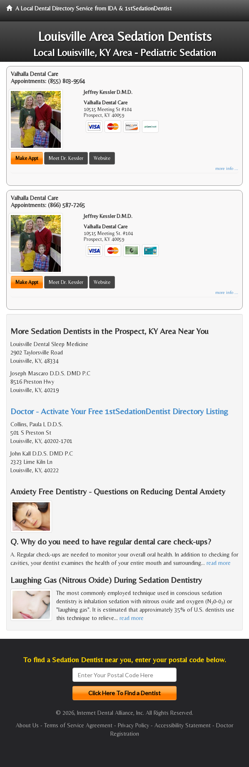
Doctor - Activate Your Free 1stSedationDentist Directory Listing (119, 411)
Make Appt (26, 158)
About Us (27, 725)
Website (102, 158)
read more (219, 562)
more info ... (226, 168)
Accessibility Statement (182, 725)
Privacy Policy (133, 725)
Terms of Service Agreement (78, 725)
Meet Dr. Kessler (66, 158)
